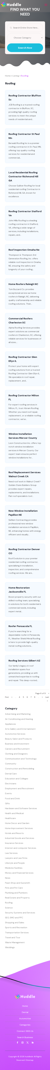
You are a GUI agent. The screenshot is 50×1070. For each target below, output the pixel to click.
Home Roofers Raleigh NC (23, 284)
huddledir (29, 1056)
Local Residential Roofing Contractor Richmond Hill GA (23, 176)
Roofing (24, 75)
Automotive (25, 1018)
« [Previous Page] (11, 697)
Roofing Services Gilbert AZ (24, 660)
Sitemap (29, 1060)
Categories (25, 1024)
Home (8, 75)
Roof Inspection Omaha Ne (24, 249)
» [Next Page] (42, 697)
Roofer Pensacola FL (20, 626)
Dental (25, 1012)
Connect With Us (25, 1031)
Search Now (25, 54)
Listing (16, 75)
